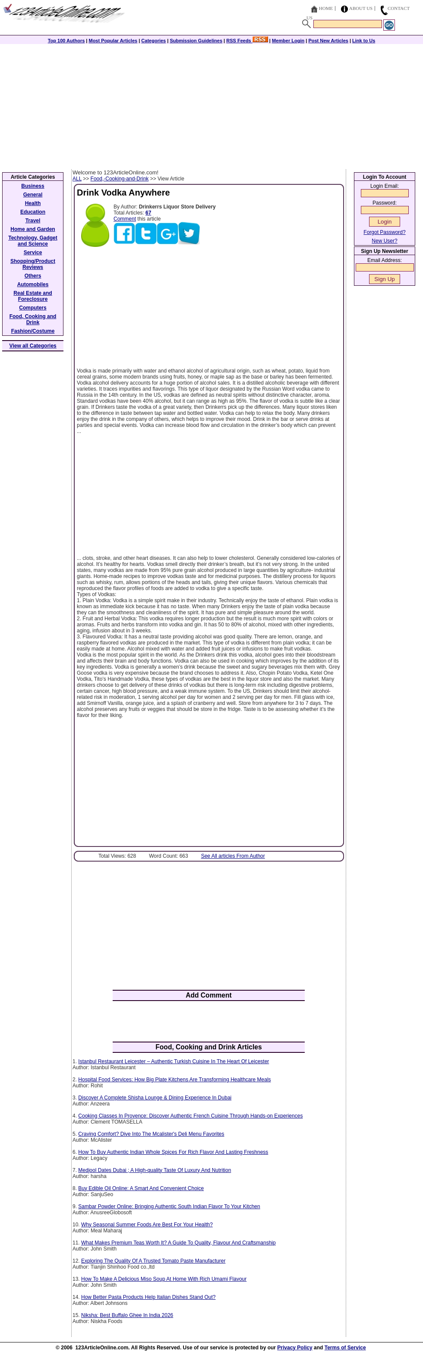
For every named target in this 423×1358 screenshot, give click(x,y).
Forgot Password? (384, 232)
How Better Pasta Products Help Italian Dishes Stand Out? (148, 1297)
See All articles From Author (233, 856)
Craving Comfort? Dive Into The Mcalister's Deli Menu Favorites (151, 1134)
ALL (77, 179)
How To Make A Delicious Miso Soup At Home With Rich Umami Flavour (163, 1279)
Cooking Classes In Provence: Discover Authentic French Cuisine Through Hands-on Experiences (190, 1116)
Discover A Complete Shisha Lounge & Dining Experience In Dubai (154, 1098)
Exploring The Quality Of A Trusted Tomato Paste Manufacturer (153, 1261)
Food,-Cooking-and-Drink (120, 179)
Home (326, 8)
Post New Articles (328, 40)
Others (33, 276)
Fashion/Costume (33, 331)
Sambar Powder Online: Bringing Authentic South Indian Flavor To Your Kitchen (169, 1206)
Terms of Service (345, 1348)
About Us (361, 8)
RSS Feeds (247, 40)
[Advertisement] (211, 104)
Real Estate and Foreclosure (32, 296)
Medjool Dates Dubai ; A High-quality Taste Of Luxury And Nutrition (154, 1170)
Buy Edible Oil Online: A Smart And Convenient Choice (141, 1188)
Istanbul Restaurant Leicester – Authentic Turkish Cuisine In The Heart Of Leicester (173, 1061)
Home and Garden (32, 229)
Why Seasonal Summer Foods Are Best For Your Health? (147, 1225)
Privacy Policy (294, 1348)
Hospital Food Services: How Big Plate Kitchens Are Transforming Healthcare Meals (174, 1080)
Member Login (288, 40)
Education (32, 212)
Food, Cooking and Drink (33, 319)
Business (32, 186)
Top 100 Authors (66, 40)
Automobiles (33, 284)
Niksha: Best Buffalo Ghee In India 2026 (127, 1315)
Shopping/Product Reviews (32, 264)
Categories (153, 40)
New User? (384, 241)
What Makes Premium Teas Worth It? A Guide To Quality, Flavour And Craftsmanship (178, 1243)
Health (33, 203)
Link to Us (363, 40)
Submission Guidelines (196, 40)
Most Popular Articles (112, 40)
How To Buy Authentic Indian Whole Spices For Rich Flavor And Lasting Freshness (173, 1152)
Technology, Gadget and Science (32, 241)
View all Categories (33, 346)
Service (33, 252)
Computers (32, 308)
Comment (125, 219)
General (33, 195)
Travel (33, 221)
